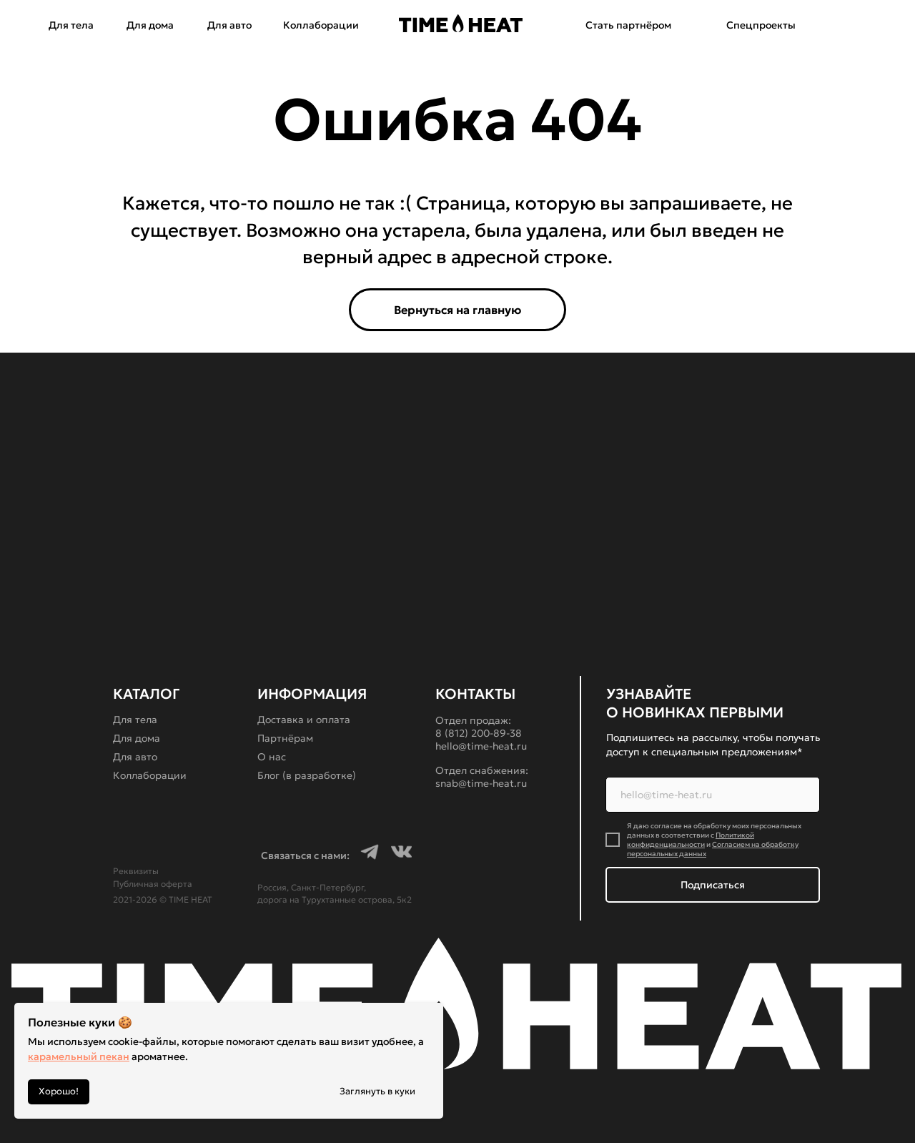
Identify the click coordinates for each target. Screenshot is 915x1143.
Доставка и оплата (303, 719)
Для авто (229, 25)
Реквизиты (136, 870)
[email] (712, 795)
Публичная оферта (152, 883)
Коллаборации (321, 25)
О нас (271, 756)
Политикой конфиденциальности (690, 839)
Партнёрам (285, 738)
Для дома (150, 25)
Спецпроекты (761, 25)
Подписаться (713, 884)
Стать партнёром (628, 25)
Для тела (71, 25)
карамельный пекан (78, 1056)
